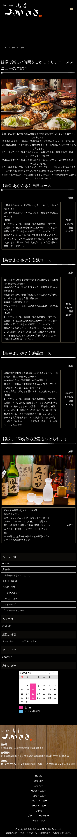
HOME (5, 563)
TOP (4, 48)
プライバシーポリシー (13, 610)
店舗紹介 (6, 569)
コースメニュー (10, 598)
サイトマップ (8, 604)
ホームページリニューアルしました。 (20, 641)
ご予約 (38, 810)
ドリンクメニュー (11, 593)
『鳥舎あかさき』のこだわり (16, 575)
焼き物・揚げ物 (10, 581)
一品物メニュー (38, 795)
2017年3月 (7, 657)
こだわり (38, 785)
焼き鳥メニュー (38, 790)
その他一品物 (8, 587)
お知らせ (6, 626)
